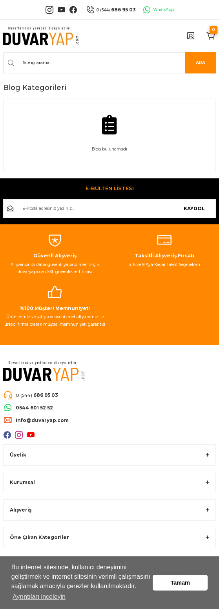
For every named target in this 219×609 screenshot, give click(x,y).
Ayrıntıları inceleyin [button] (39, 596)
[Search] (109, 62)
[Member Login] (190, 35)
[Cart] (211, 35)
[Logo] (40, 36)
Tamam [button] (180, 583)
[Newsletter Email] (109, 208)
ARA (200, 62)
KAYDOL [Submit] (194, 208)
